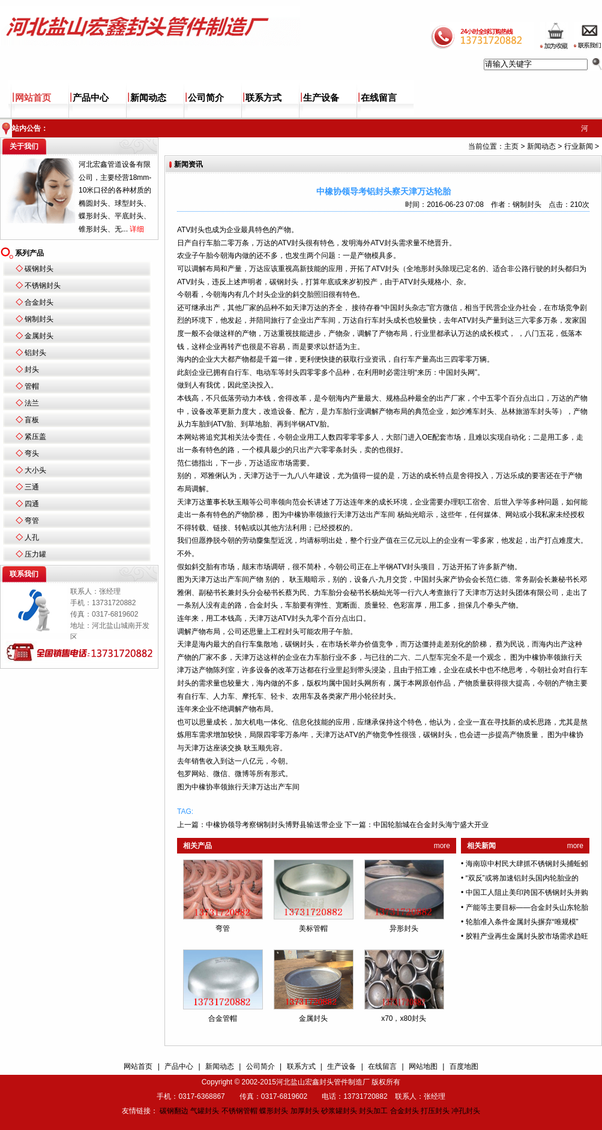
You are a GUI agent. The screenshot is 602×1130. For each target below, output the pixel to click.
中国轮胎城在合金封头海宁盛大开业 (431, 825)
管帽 (32, 386)
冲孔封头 (465, 1111)
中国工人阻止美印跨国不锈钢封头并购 (527, 892)
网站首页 (33, 98)
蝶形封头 (273, 1111)
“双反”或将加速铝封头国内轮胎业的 (522, 878)
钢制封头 (39, 319)
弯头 (32, 453)
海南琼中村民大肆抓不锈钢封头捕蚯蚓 (527, 863)
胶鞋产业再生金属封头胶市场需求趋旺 (527, 936)
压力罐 (35, 554)
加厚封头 (304, 1111)
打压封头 (435, 1111)
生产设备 (321, 98)
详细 (137, 229)
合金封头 (39, 302)
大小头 (35, 470)
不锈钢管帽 (239, 1111)
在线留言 (379, 98)
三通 (32, 487)
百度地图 (464, 1066)
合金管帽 (222, 1018)
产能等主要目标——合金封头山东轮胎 (527, 907)
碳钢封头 (39, 269)
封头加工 (373, 1111)
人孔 (32, 537)
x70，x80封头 (403, 1018)
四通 (32, 504)
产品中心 (91, 98)
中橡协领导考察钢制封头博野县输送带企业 (274, 825)
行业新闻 (578, 146)
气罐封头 (204, 1111)
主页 (511, 146)
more (442, 846)
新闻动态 (148, 98)
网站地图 (423, 1066)
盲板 (32, 420)
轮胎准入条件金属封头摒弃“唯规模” (522, 922)
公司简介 (206, 98)
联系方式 (263, 98)
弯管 (32, 520)
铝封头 (35, 352)
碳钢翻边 (174, 1111)
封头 (32, 369)
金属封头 (39, 336)
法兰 (32, 403)
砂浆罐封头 (339, 1111)
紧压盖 (35, 436)
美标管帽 (313, 928)
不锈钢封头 (43, 285)
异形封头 (404, 928)
